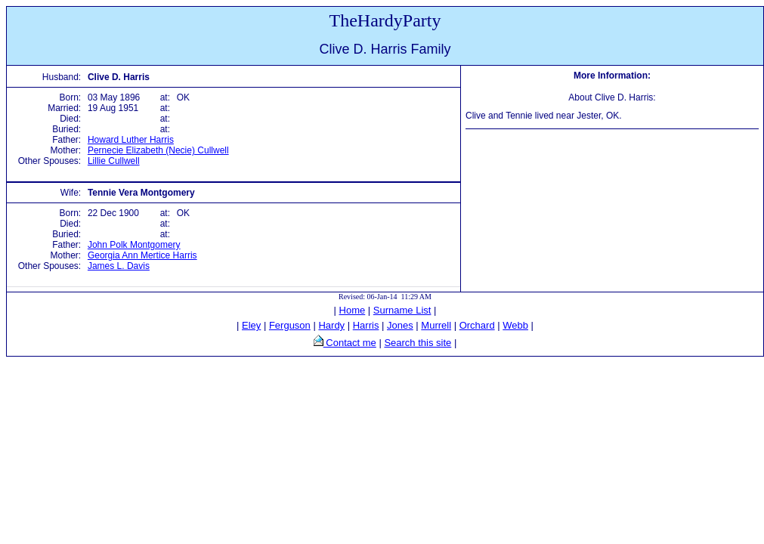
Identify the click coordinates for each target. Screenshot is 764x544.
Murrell (436, 325)
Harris (366, 325)
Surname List (402, 310)
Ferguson (290, 325)
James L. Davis (119, 266)
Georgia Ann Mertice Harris (142, 255)
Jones (400, 325)
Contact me (349, 342)
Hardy (331, 325)
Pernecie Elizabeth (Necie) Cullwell (158, 150)
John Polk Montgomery (134, 245)
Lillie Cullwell (114, 161)
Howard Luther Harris (131, 139)
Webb (515, 325)
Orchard (477, 325)
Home (352, 310)
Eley (251, 325)
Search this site (417, 342)
